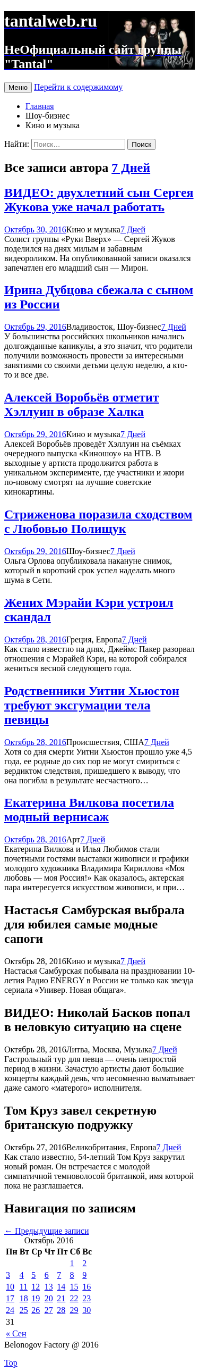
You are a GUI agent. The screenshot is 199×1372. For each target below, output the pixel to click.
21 (61, 1298)
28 (61, 1310)
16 (86, 1286)
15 (74, 1286)
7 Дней (130, 167)
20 (49, 1298)
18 (24, 1298)
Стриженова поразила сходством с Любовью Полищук (98, 521)
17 (10, 1298)
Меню (18, 87)
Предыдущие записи (46, 1230)
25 (24, 1310)
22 (74, 1298)
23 (86, 1298)
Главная (39, 106)
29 (74, 1310)
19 (35, 1298)
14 (61, 1286)
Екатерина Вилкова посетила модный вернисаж (89, 810)
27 (49, 1310)
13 (49, 1286)
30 (86, 1310)
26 (35, 1310)
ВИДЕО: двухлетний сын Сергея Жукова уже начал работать (99, 200)
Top (11, 1362)
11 (24, 1286)
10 (10, 1286)
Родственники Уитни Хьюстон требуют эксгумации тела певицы (91, 705)
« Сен (16, 1333)
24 (10, 1310)
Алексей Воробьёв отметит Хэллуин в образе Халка (81, 404)
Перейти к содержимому (78, 86)
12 (35, 1286)
